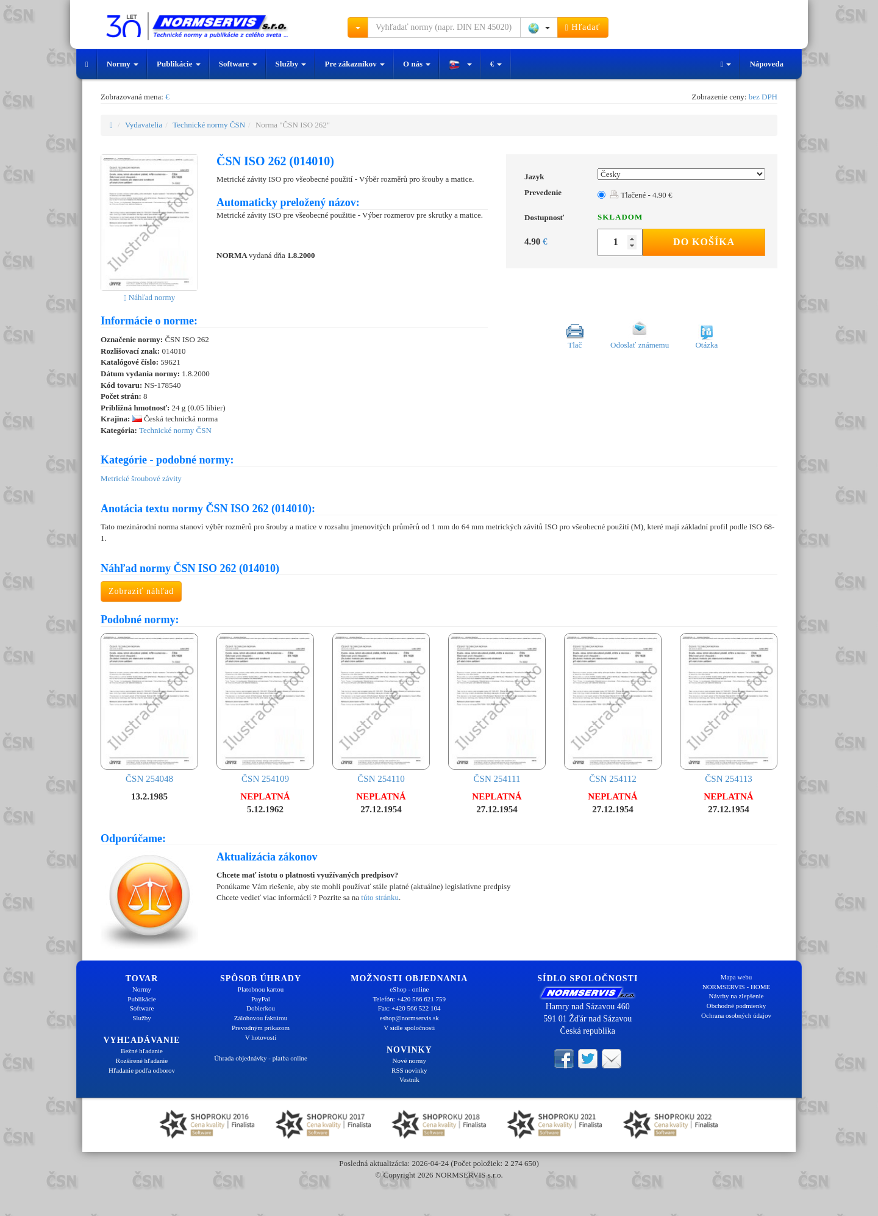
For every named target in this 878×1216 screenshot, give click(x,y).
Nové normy (409, 1060)
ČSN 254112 (613, 708)
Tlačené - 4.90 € (641, 194)
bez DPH (763, 96)
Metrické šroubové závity (141, 478)
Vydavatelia (143, 124)
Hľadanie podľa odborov (142, 1070)
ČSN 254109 (265, 708)
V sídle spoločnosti (409, 1027)
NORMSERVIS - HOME (736, 986)
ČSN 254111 (497, 708)
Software (238, 63)
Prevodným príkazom (261, 1027)
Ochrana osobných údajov (736, 1015)
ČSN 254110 (381, 708)
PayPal (260, 999)
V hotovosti (260, 1037)
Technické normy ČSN (209, 124)
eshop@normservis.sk (409, 1017)
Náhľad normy (149, 297)
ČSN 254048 (149, 708)
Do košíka (704, 242)
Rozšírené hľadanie (142, 1060)
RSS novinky (409, 1070)
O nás (416, 63)
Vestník (409, 1079)
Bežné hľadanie (142, 1050)
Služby (291, 63)
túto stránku (380, 897)
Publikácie (179, 63)
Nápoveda (766, 63)
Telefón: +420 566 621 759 (409, 999)
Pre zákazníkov (354, 63)
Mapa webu (736, 977)
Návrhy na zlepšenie (736, 996)
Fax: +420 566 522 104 (409, 1008)
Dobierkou (260, 1008)
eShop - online (409, 989)
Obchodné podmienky (736, 1005)
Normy (122, 63)
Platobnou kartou (261, 989)
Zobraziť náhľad (141, 591)
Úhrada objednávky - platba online (260, 1058)
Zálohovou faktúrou (261, 1017)
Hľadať (583, 27)
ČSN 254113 (728, 708)
